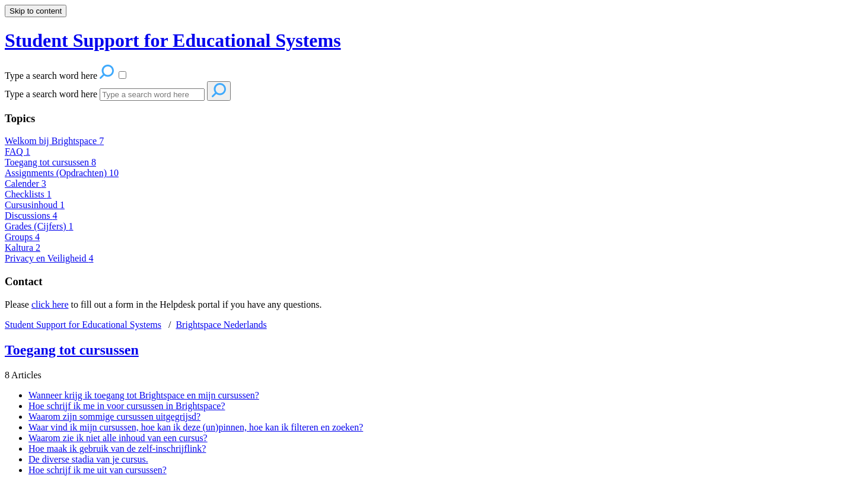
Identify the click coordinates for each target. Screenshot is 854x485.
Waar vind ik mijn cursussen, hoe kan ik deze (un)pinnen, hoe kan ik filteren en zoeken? (195, 427)
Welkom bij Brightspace (54, 141)
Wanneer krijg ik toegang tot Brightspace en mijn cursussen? (143, 395)
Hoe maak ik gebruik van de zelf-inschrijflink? (117, 448)
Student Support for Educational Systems (83, 325)
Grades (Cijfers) (39, 226)
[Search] (152, 94)
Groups (22, 237)
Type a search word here (51, 94)
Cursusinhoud (35, 205)
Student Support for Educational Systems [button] (173, 40)
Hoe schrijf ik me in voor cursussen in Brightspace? (126, 406)
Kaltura (22, 247)
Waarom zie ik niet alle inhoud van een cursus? (118, 438)
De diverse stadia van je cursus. (88, 459)
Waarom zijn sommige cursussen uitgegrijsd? (114, 416)
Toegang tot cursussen (50, 162)
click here (50, 304)
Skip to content (35, 11)
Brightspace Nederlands (221, 325)
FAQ (17, 151)
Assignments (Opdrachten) (62, 173)
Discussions (31, 215)
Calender (25, 183)
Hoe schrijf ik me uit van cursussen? (97, 470)
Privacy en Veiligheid (49, 258)
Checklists (28, 194)
